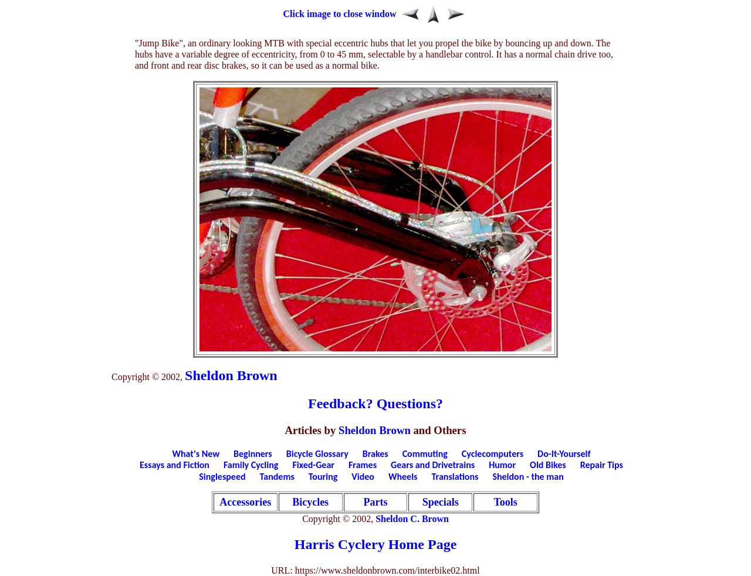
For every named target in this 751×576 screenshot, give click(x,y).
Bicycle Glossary (317, 453)
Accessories (245, 502)
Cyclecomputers (492, 453)
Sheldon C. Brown (412, 519)
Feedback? (340, 403)
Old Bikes (548, 464)
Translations (454, 476)
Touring (323, 476)
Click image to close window (340, 14)
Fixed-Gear (313, 464)
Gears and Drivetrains (433, 464)
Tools (505, 502)
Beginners (253, 453)
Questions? (410, 403)
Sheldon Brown (231, 375)
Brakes (375, 453)
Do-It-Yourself (563, 453)
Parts (375, 502)
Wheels (403, 476)
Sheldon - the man (527, 476)
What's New (196, 453)
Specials (440, 502)
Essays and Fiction (174, 464)
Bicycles (310, 502)
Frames (363, 464)
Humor (502, 464)
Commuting (425, 453)
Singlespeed (222, 476)
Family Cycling (251, 464)
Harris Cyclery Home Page (376, 544)
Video (362, 476)
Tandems (277, 476)
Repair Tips (601, 464)
